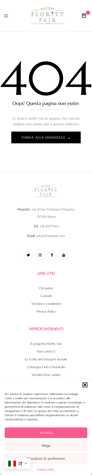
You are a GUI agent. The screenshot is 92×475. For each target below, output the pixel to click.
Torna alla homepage (44, 137)
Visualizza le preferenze (46, 458)
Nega (46, 445)
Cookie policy (46, 469)
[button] (85, 384)
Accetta (46, 432)
